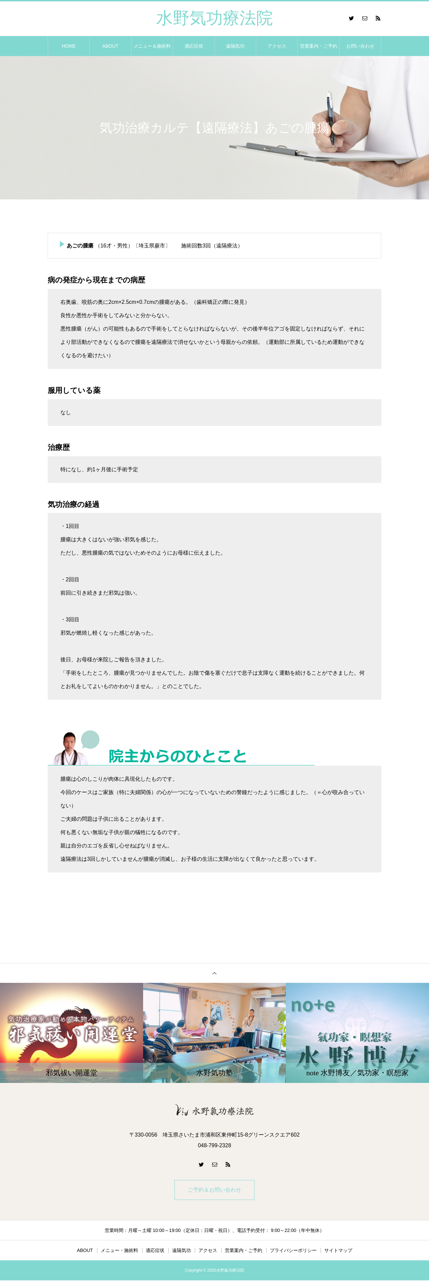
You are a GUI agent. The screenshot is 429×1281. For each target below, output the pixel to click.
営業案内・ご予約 (318, 46)
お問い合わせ (360, 46)
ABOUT (110, 46)
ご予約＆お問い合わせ (214, 1190)
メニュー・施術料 (119, 1251)
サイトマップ (338, 1251)
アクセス (277, 46)
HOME (69, 46)
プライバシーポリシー (293, 1251)
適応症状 (193, 46)
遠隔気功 (235, 46)
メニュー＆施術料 (152, 46)
